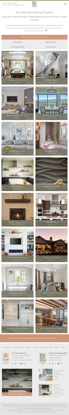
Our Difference (18, 347)
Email (23, 360)
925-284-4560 (53, 360)
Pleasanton (34, 408)
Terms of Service (48, 412)
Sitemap (44, 410)
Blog (50, 347)
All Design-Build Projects (34, 37)
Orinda (51, 406)
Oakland (40, 408)
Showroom (43, 347)
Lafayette (46, 406)
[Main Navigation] (65, 4)
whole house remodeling (58, 404)
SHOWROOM (5, 3)
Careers (56, 347)
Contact (63, 347)
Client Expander (58, 410)
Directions (29, 360)
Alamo (24, 408)
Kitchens (18, 42)
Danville (20, 408)
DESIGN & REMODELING (8, 5)
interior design (47, 404)
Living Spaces (18, 47)
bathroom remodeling (23, 406)
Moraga (56, 406)
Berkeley (48, 408)
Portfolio (28, 347)
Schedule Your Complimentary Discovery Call (32, 338)
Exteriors (51, 47)
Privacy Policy (40, 412)
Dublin (29, 408)
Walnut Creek (62, 406)
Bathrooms (51, 42)
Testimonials (7, 347)
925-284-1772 (16, 360)
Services (35, 347)
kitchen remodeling (8, 406)
